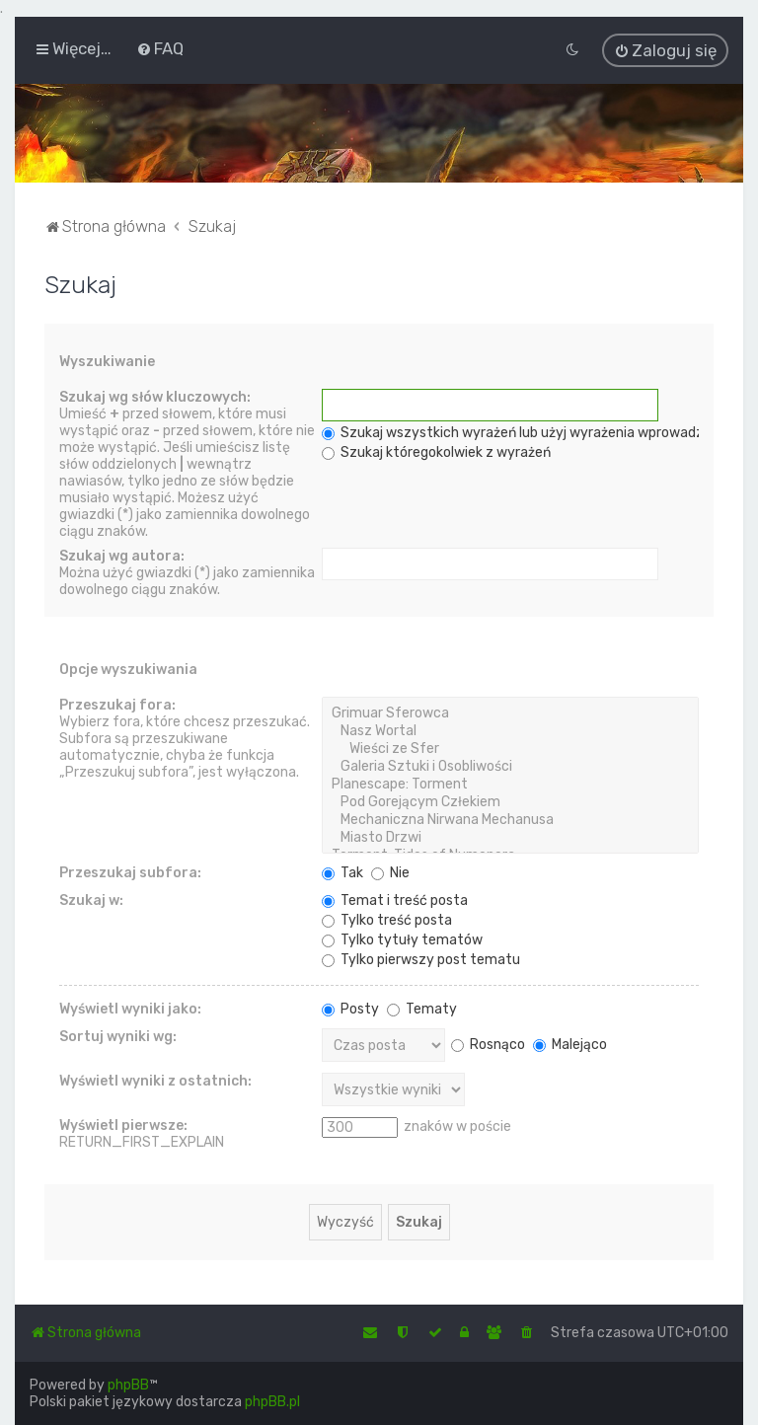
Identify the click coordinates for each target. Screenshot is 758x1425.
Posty (350, 1007)
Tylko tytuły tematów (402, 938)
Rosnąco (488, 1042)
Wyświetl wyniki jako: (130, 1007)
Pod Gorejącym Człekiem (510, 800)
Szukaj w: (91, 898)
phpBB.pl (272, 1401)
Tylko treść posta (387, 918)
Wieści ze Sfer (510, 747)
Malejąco (570, 1042)
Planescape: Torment (510, 782)
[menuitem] (160, 48)
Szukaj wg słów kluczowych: (155, 395)
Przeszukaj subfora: (130, 870)
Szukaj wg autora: (122, 554)
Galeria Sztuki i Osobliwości (510, 765)
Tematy (422, 1007)
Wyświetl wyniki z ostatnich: (155, 1079)
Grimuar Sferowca (510, 711)
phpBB (128, 1385)
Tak (342, 870)
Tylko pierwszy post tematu (421, 957)
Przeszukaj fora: (117, 703)
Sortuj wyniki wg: (118, 1034)
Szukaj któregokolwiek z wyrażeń (436, 450)
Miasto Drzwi (510, 836)
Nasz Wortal (510, 729)
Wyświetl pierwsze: (123, 1123)
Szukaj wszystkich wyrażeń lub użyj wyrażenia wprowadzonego (532, 430)
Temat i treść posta (395, 898)
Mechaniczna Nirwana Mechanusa (510, 818)
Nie (390, 870)
